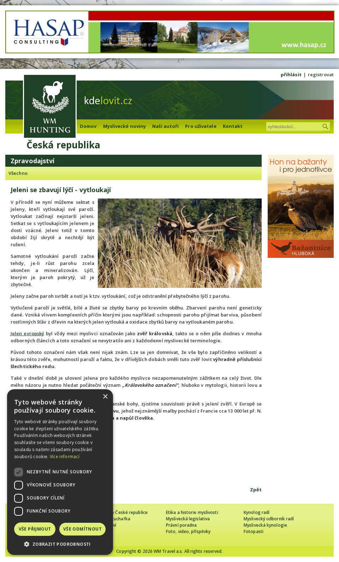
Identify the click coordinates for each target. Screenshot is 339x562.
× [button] (105, 397)
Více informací (64, 457)
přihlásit (291, 74)
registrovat (321, 74)
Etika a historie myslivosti (192, 512)
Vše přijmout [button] (35, 529)
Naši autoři (165, 126)
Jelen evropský (27, 333)
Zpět (256, 489)
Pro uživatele (200, 126)
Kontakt (233, 126)
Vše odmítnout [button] (82, 529)
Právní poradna (181, 525)
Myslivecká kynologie (265, 525)
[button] (60, 544)
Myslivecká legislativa (188, 519)
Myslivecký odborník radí (269, 519)
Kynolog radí (256, 512)
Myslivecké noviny (124, 126)
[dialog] (60, 472)
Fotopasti (253, 531)
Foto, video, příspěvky (188, 531)
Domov (88, 126)
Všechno (18, 173)
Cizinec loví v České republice (118, 512)
